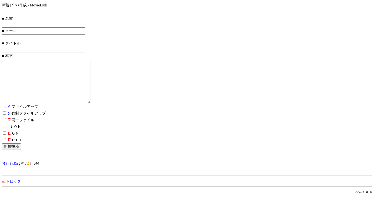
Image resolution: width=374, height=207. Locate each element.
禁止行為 (9, 173)
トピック (11, 191)
